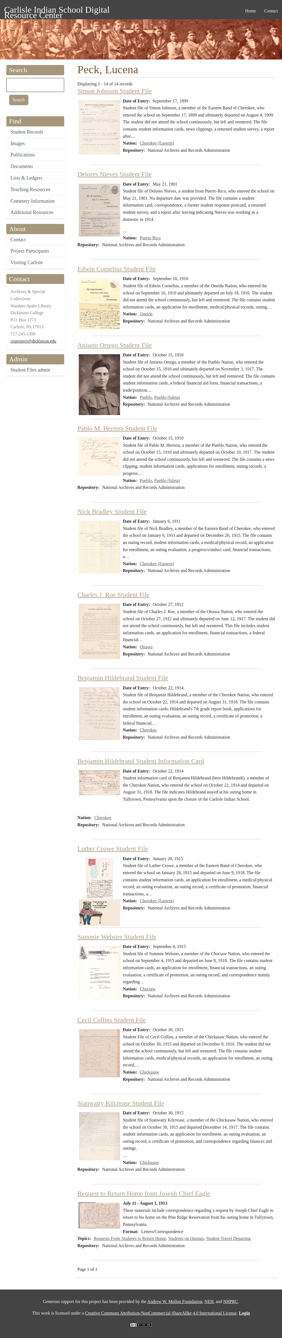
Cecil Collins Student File (111, 1019)
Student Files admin (30, 370)
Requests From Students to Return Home (130, 1238)
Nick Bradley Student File (112, 511)
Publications (22, 155)
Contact (18, 239)
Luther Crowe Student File (112, 848)
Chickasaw (149, 1072)
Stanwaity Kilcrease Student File (120, 1103)
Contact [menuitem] (271, 11)
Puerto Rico (150, 237)
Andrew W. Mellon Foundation (174, 1301)
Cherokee (148, 730)
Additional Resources (31, 212)
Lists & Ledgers (26, 178)
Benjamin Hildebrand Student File (122, 677)
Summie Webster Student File (116, 936)
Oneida (146, 314)
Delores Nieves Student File (114, 174)
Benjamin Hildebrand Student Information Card (140, 761)
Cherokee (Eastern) (157, 143)
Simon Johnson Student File (114, 90)
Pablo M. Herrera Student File (117, 428)
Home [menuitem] (250, 11)
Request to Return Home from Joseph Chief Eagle (143, 1193)
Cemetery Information (32, 201)
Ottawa (146, 646)
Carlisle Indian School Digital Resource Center (57, 11)
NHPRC (230, 1301)
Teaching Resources (30, 189)
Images (17, 143)
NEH (209, 1301)
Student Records (26, 132)
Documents (21, 166)
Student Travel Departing (228, 1238)
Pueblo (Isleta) (167, 397)
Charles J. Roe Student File (113, 594)
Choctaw (148, 989)
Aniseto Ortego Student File (114, 345)
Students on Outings (186, 1238)
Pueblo (146, 397)
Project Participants (29, 251)
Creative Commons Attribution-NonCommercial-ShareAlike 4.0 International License (161, 1313)
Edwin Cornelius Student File (116, 268)
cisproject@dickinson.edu (33, 341)
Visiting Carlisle (26, 262)
